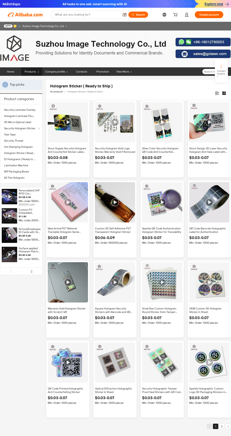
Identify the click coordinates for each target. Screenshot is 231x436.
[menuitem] (21, 110)
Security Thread (13, 140)
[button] (124, 14)
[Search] (138, 15)
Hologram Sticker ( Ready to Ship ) (21, 153)
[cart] (176, 15)
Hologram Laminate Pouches (21, 115)
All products (56, 91)
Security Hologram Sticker (19, 128)
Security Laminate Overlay (19, 109)
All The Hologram (14, 177)
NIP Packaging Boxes (16, 171)
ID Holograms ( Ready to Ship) (21, 159)
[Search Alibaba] (87, 15)
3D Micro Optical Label (17, 122)
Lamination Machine (16, 165)
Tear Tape (10, 134)
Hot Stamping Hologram (18, 146)
